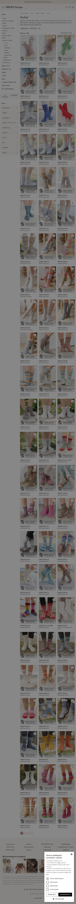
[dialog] (59, 877)
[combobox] (72, 854)
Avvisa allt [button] (52, 894)
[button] (59, 899)
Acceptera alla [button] (65, 894)
